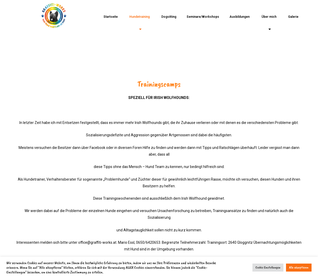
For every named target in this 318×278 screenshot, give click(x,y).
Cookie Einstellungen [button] (268, 267)
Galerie (293, 17)
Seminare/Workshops (203, 17)
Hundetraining (139, 23)
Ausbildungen (239, 17)
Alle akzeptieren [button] (298, 267)
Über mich (268, 23)
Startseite (111, 17)
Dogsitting (168, 17)
